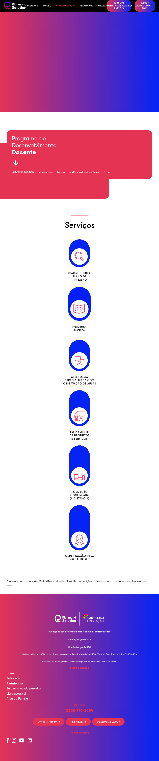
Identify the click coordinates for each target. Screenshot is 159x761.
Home (10, 673)
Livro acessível (16, 693)
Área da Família (17, 698)
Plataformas (15, 683)
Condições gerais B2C (79, 647)
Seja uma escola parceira (24, 688)
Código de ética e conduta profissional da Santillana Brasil (79, 631)
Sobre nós (13, 678)
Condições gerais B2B (79, 639)
